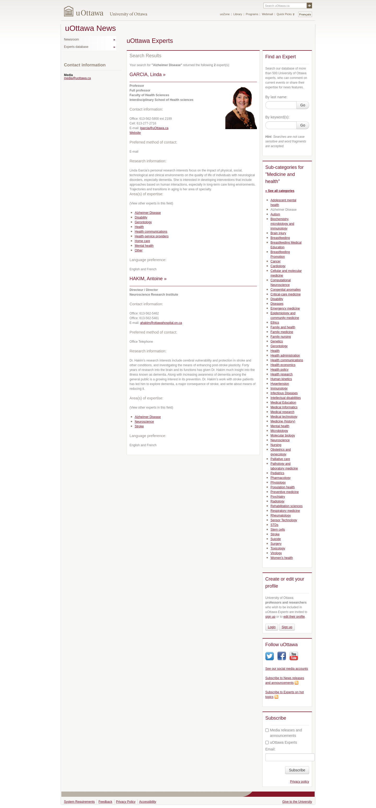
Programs (252, 14)
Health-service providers (151, 236)
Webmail (267, 14)
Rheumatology (281, 515)
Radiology (277, 501)
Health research (282, 374)
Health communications (151, 231)
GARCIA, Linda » (148, 74)
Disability (141, 217)
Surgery (276, 544)
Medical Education (283, 402)
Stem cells (278, 529)
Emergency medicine (285, 308)
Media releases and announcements (283, 733)
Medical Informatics (284, 407)
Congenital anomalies (286, 289)
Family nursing (281, 337)
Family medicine (282, 332)
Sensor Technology (284, 520)
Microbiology (279, 431)
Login (271, 627)
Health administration (285, 355)
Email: (270, 749)
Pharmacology (281, 478)
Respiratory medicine (285, 511)
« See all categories (279, 191)
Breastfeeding (280, 238)
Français (305, 14)
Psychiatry (278, 496)
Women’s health (282, 558)
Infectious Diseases (284, 393)
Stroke (139, 426)
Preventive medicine (285, 492)
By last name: (276, 97)
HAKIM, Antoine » (148, 278)
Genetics (277, 341)
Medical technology (284, 417)
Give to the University (297, 802)
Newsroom (71, 39)
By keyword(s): (277, 117)
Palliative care (280, 459)
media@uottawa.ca (77, 78)
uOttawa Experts (281, 742)
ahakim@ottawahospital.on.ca (161, 323)
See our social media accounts (286, 669)
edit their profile (294, 616)
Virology (276, 553)
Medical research (282, 412)
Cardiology (278, 266)
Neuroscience (144, 421)
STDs (274, 525)
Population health (283, 487)
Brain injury (278, 233)
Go (302, 105)
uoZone (225, 14)
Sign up (287, 627)
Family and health (283, 327)
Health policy (280, 369)
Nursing (276, 445)
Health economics (283, 365)
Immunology (279, 388)
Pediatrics (277, 473)
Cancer (276, 261)
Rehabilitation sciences (287, 506)
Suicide (276, 539)
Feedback (105, 802)
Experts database (76, 47)
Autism (275, 214)
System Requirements (79, 802)
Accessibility (147, 802)
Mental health (144, 246)
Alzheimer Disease (148, 213)
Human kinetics (281, 379)
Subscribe (297, 770)
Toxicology (278, 548)
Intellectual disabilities (286, 398)
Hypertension (280, 384)
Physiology (278, 482)
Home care (142, 241)
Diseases (277, 304)
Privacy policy (299, 781)
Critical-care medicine (286, 294)
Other (139, 250)
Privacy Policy (126, 802)
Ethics (275, 322)
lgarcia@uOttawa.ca (154, 128)
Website (135, 133)
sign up (270, 616)
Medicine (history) (283, 421)
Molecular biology (283, 435)
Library (237, 14)
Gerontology (143, 222)
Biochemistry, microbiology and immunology (282, 223)
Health (139, 227)
